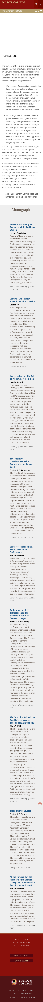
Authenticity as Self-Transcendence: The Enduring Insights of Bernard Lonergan (19, 614)
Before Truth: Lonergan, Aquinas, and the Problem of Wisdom (23, 227)
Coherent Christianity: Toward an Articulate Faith (22, 300)
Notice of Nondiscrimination (22, 994)
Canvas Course (21, 961)
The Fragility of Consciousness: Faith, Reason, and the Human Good (21, 462)
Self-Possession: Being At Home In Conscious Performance (21, 549)
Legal (22, 990)
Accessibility (13, 990)
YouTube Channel (21, 955)
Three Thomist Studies (20, 810)
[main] (21, 500)
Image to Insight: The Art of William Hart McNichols (22, 377)
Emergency (31, 990)
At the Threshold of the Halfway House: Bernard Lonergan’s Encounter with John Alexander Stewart (22, 881)
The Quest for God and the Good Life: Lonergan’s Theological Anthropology (22, 720)
